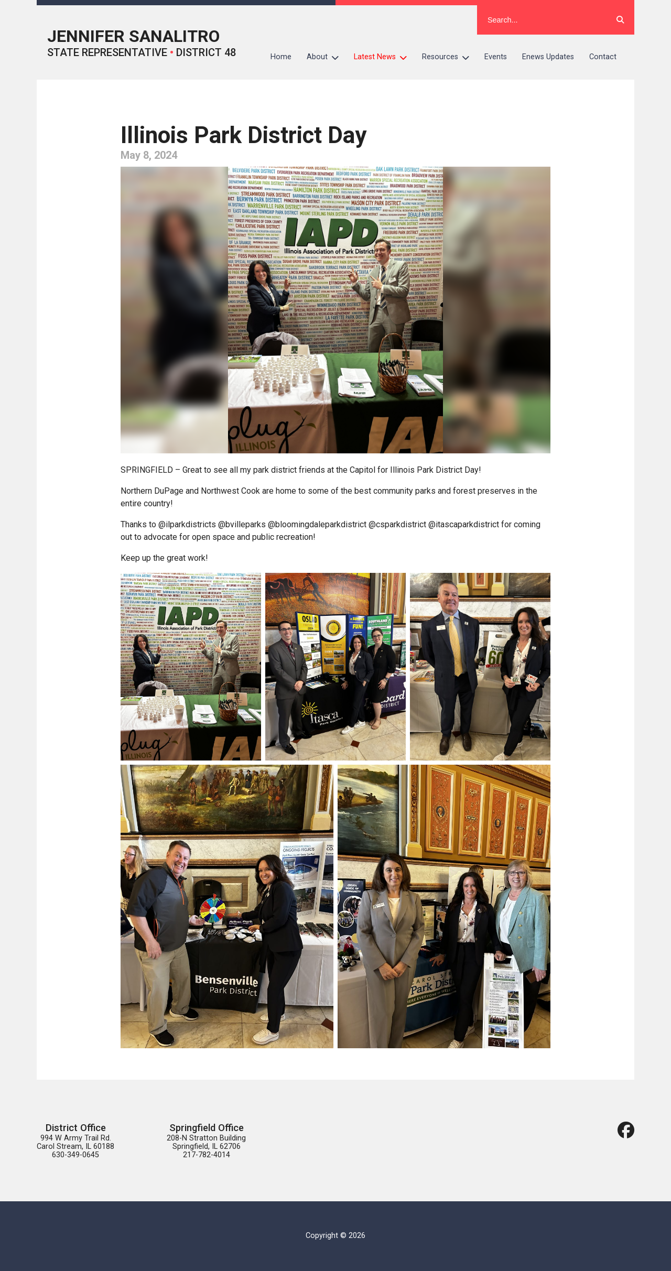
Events (495, 56)
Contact (602, 56)
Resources (449, 57)
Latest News (384, 57)
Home (280, 56)
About (327, 57)
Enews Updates (548, 56)
